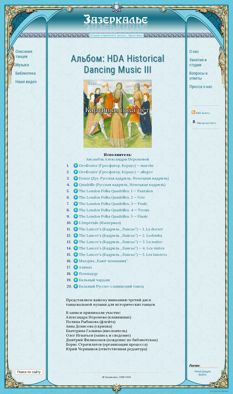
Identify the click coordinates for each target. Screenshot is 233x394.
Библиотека (25, 73)
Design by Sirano (219, 391)
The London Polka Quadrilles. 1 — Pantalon (116, 191)
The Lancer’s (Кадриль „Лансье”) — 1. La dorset (121, 229)
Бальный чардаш (94, 280)
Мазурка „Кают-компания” (103, 261)
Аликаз (85, 267)
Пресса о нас (200, 86)
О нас (194, 51)
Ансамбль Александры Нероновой (117, 159)
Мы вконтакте (204, 123)
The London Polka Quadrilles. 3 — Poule (113, 203)
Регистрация (202, 371)
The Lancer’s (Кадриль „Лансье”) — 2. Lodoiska (120, 235)
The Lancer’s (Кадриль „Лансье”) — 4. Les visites (122, 248)
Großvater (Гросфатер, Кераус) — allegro (116, 172)
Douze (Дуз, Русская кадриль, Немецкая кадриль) (124, 178)
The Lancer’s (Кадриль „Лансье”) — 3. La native (120, 241)
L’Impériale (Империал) (100, 222)
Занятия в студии (198, 62)
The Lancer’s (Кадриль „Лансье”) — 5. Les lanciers (123, 254)
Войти (202, 374)
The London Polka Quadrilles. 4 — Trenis (114, 210)
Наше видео (26, 81)
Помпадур (88, 273)
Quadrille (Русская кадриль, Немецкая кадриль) (122, 184)
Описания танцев (23, 54)
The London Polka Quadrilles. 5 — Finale (113, 216)
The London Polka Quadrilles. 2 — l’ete (112, 197)
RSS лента (201, 113)
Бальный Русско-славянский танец (111, 286)
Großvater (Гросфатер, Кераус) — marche (116, 165)
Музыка (22, 64)
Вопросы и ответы (198, 76)
